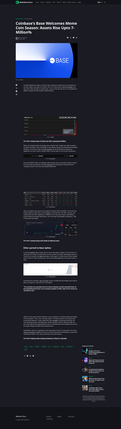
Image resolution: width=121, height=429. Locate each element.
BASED (37, 346)
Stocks (90, 348)
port (25, 349)
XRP (89, 367)
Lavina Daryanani (23, 37)
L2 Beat (52, 137)
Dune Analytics (52, 276)
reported (32, 252)
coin (49, 346)
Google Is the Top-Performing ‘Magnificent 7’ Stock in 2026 (97, 352)
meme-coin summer (29, 332)
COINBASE (56, 346)
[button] (99, 2)
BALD (26, 346)
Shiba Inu (91, 376)
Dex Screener (48, 149)
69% (48, 213)
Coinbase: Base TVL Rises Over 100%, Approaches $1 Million (48, 141)
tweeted (55, 320)
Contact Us (48, 416)
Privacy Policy (49, 419)
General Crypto (19, 18)
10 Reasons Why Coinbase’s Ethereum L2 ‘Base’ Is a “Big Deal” (48, 338)
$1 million (70, 87)
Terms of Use (71, 416)
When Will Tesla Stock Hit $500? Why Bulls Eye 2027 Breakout (96, 361)
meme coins (69, 346)
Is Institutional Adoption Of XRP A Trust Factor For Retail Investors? (96, 371)
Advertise (59, 416)
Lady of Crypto (43, 280)
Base (31, 346)
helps (41, 256)
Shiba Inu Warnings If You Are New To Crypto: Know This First (96, 380)
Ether (62, 346)
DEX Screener (52, 206)
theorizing (50, 164)
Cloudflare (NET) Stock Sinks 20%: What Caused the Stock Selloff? (96, 389)
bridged (43, 346)
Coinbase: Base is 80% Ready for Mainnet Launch (44, 240)
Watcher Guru (21, 416)
